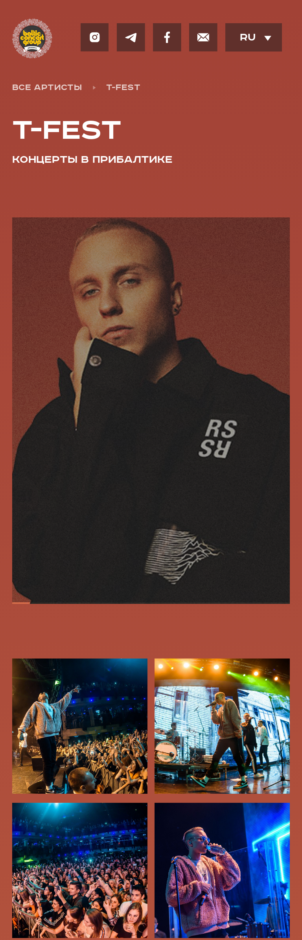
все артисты (47, 87)
